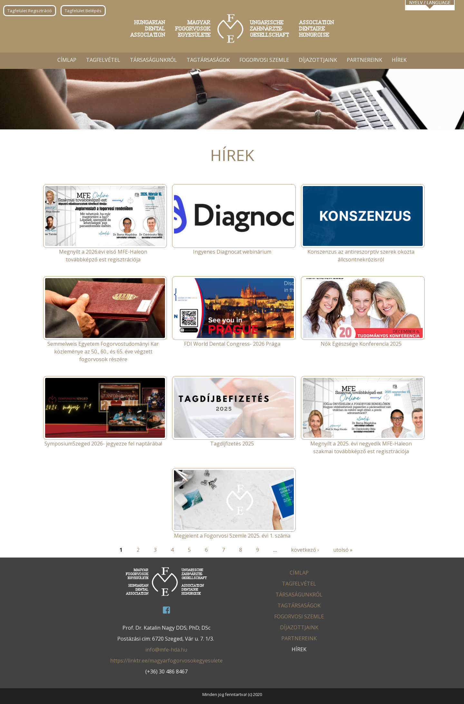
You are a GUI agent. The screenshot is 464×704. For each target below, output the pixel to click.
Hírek (399, 59)
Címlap (66, 59)
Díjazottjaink (318, 59)
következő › (305, 549)
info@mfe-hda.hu (166, 649)
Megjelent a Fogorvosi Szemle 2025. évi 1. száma (232, 535)
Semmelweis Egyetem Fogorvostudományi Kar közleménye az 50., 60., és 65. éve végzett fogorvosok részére (103, 351)
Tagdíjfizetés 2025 (232, 443)
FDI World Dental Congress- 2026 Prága (232, 343)
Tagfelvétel (103, 59)
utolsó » (343, 549)
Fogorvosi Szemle (264, 59)
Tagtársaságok (208, 59)
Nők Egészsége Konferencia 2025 (361, 343)
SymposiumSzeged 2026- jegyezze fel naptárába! (103, 443)
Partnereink (364, 59)
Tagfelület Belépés (83, 11)
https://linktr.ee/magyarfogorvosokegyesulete (166, 660)
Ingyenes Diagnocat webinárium (232, 251)
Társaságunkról (153, 59)
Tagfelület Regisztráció (29, 11)
